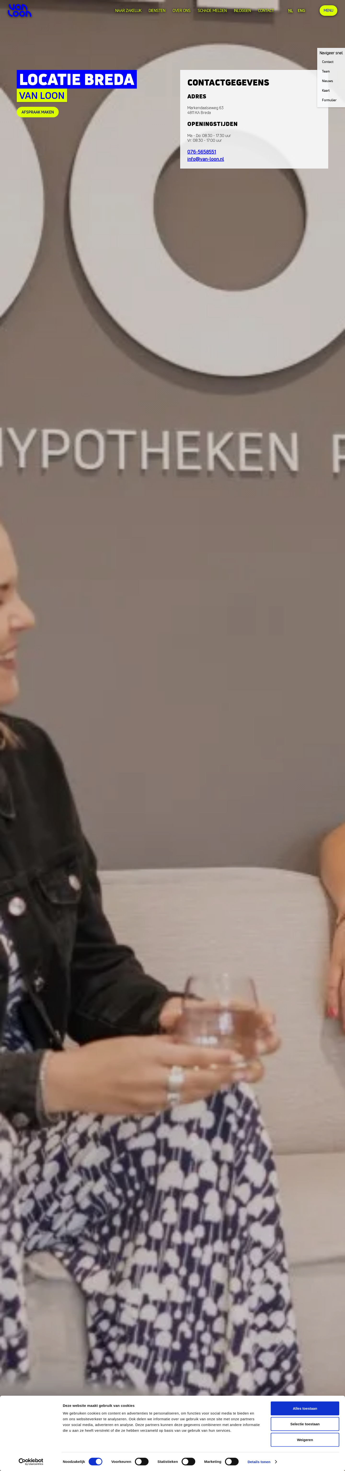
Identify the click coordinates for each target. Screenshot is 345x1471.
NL (290, 10)
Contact (265, 10)
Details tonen (258, 1462)
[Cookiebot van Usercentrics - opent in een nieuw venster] (31, 1461)
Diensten (156, 10)
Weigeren (305, 1439)
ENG (301, 10)
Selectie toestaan (305, 1424)
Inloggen (241, 10)
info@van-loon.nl (205, 159)
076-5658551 (201, 151)
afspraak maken (38, 112)
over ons (181, 10)
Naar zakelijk (128, 10)
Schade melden (211, 10)
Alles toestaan (305, 1408)
